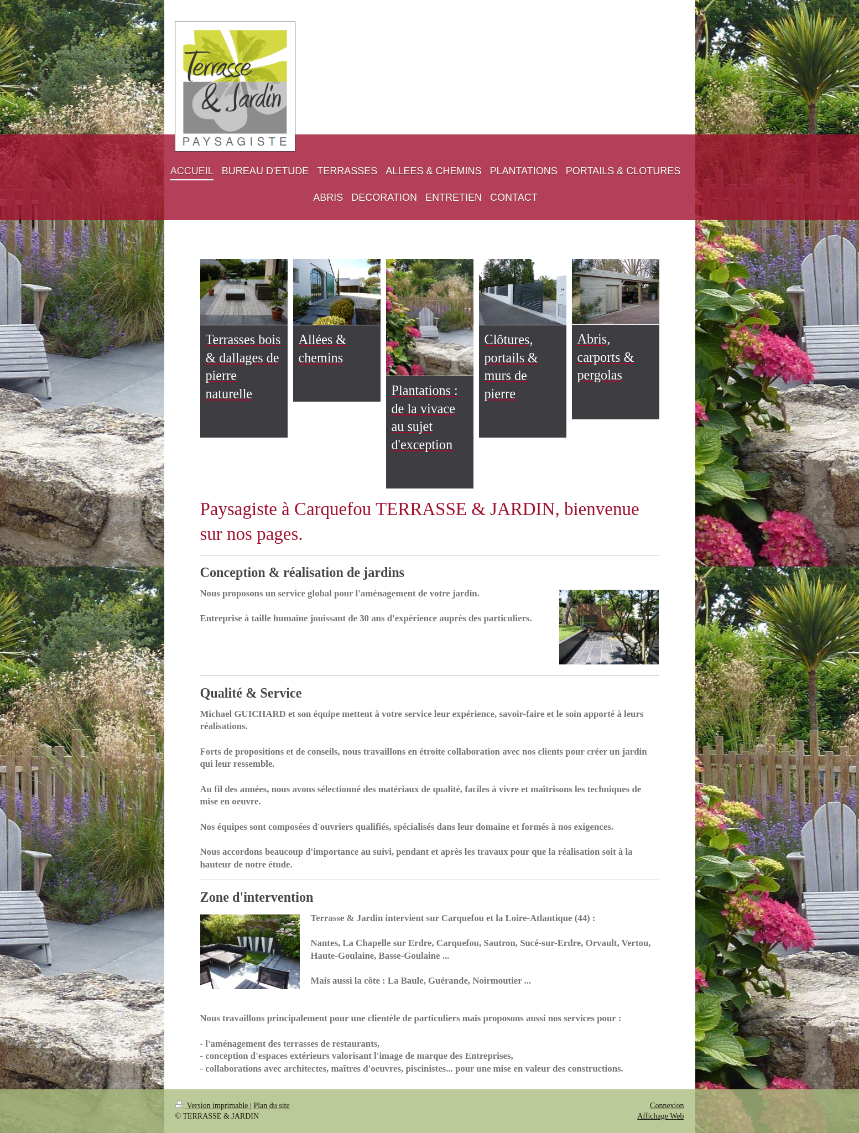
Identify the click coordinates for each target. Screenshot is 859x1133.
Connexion (667, 1105)
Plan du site (271, 1105)
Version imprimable (213, 1105)
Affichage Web (660, 1116)
